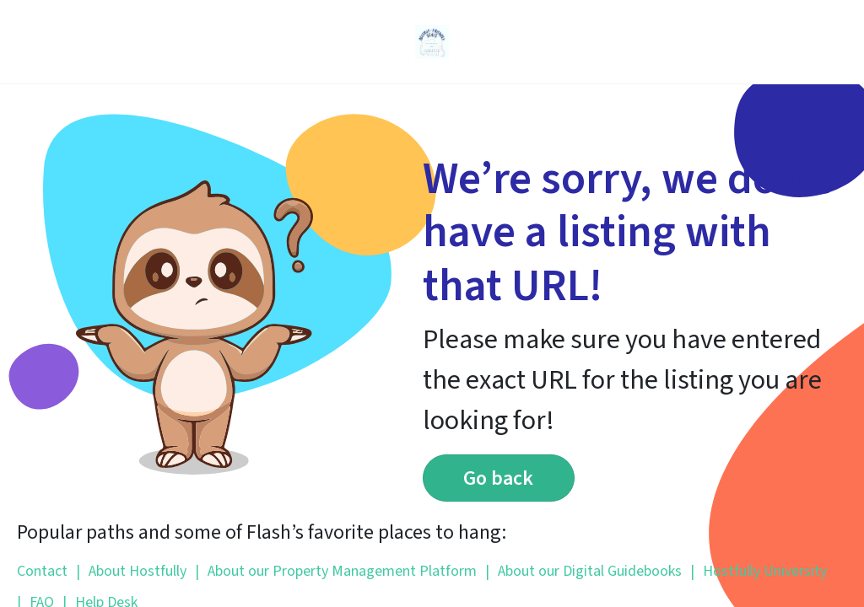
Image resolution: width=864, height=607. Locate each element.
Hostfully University (758, 571)
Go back (498, 478)
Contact (42, 571)
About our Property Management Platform (336, 571)
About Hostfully (131, 571)
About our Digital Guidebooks (583, 571)
